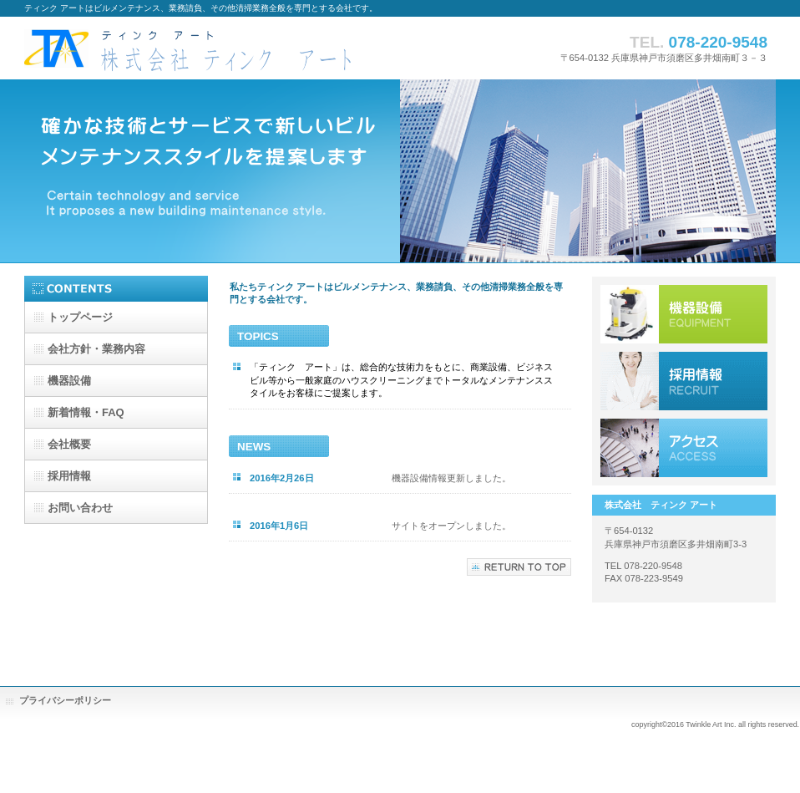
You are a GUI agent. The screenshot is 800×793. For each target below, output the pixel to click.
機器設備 (683, 314)
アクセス (683, 448)
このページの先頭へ (519, 567)
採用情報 (683, 381)
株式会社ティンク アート (191, 48)
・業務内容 (96, 349)
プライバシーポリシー (65, 700)
